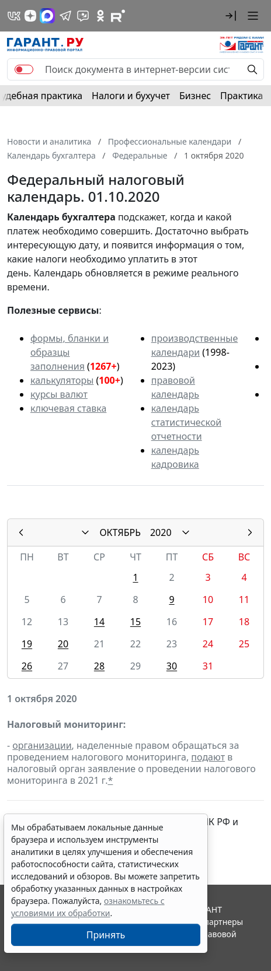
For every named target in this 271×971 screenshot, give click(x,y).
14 (99, 621)
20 (63, 643)
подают (208, 757)
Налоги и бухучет (131, 95)
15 (135, 621)
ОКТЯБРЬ (120, 532)
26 (27, 666)
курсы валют (59, 394)
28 (99, 666)
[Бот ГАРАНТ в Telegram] (83, 16)
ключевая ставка (68, 408)
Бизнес (195, 95)
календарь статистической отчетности (186, 422)
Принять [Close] (106, 934)
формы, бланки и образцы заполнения (69, 352)
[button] (231, 16)
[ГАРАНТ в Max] (47, 15)
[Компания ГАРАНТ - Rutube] (118, 16)
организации (41, 745)
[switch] (24, 69)
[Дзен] (30, 16)
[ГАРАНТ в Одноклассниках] (100, 16)
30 (171, 666)
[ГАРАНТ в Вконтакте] (14, 16)
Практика (241, 95)
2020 (161, 532)
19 (27, 643)
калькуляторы (61, 380)
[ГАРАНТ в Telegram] (65, 16)
